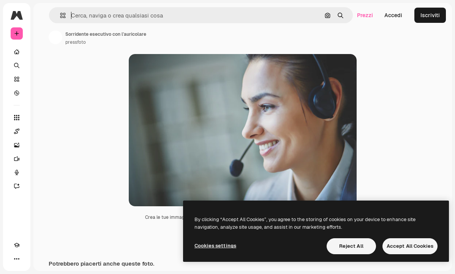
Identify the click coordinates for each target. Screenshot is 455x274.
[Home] (17, 52)
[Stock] (17, 79)
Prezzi (365, 15)
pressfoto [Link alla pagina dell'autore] (75, 42)
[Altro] (17, 259)
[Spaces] (17, 131)
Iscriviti (430, 15)
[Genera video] (17, 159)
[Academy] (17, 245)
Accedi (393, 15)
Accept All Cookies (410, 246)
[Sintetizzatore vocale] (17, 172)
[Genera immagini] (17, 145)
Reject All (351, 246)
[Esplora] (17, 93)
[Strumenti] (17, 118)
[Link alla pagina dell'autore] (55, 37)
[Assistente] (17, 186)
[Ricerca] (17, 65)
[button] (59, 15)
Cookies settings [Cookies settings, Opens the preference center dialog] (215, 245)
